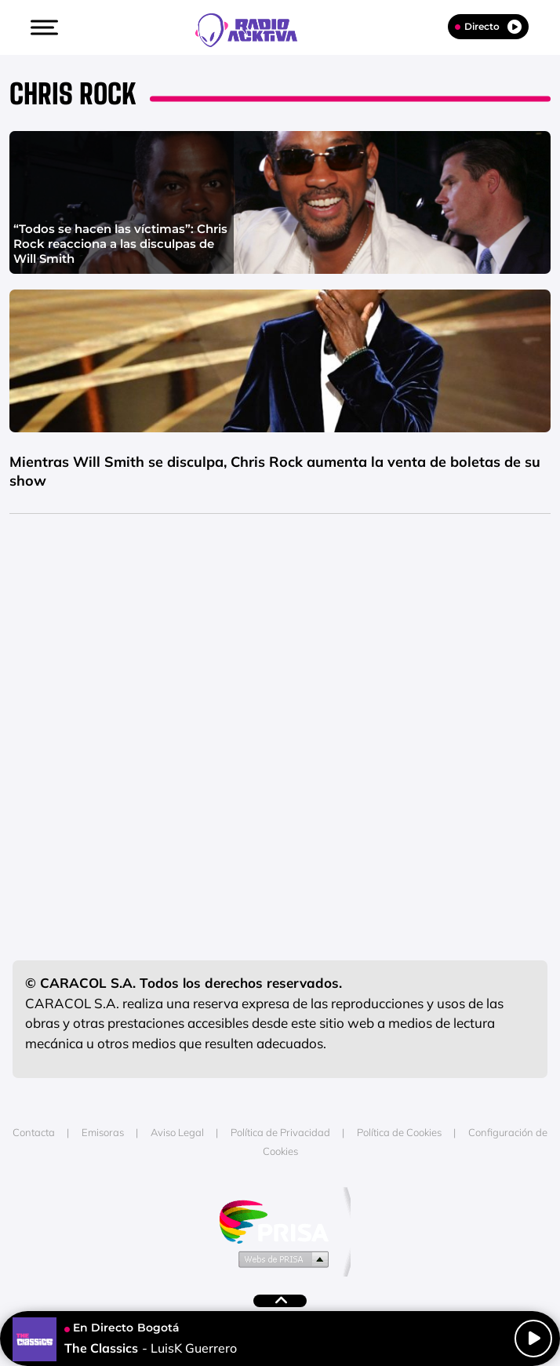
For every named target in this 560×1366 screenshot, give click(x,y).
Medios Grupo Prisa (280, 1258)
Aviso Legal (177, 1132)
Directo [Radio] (488, 27)
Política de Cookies (399, 1132)
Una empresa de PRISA (280, 1220)
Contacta (34, 1132)
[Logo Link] (254, 28)
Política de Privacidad (280, 1132)
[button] (42, 27)
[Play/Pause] (533, 1338)
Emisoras (103, 1132)
